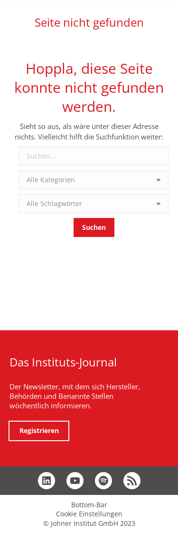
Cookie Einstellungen (89, 513)
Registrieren (39, 430)
